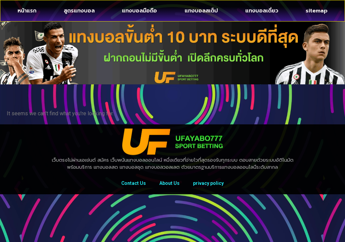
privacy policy (208, 183)
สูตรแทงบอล (79, 11)
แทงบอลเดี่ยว (261, 11)
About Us (169, 183)
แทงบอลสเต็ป (201, 11)
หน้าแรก (27, 11)
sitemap (316, 11)
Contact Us (133, 183)
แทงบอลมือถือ (139, 11)
